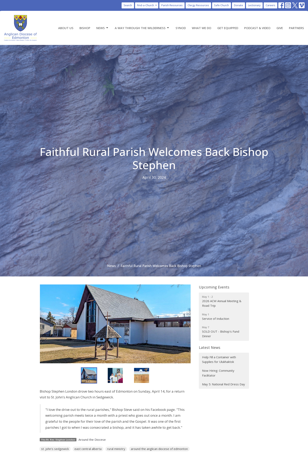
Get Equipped (227, 28)
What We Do (201, 28)
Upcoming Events (214, 287)
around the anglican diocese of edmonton (159, 449)
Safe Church (221, 5)
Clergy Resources (198, 5)
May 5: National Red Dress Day (223, 384)
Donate (238, 5)
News (102, 28)
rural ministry (116, 449)
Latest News (209, 347)
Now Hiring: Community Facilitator (218, 373)
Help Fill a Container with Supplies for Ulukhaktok (219, 359)
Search (128, 5)
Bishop (84, 28)
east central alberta (88, 449)
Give (279, 28)
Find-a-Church (147, 5)
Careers (270, 5)
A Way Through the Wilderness (142, 28)
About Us (65, 28)
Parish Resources (172, 5)
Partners (296, 28)
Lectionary (254, 5)
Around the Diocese (92, 440)
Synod (181, 28)
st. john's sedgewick (55, 449)
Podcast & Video (257, 28)
